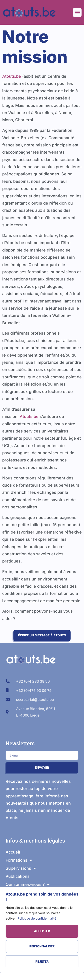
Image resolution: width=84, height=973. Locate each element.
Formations (19, 860)
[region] (42, 930)
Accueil (13, 852)
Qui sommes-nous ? (28, 884)
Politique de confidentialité (36, 918)
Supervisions (21, 868)
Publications (18, 876)
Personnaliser (42, 946)
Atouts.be (11, 76)
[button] (77, 12)
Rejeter (42, 961)
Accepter (42, 931)
